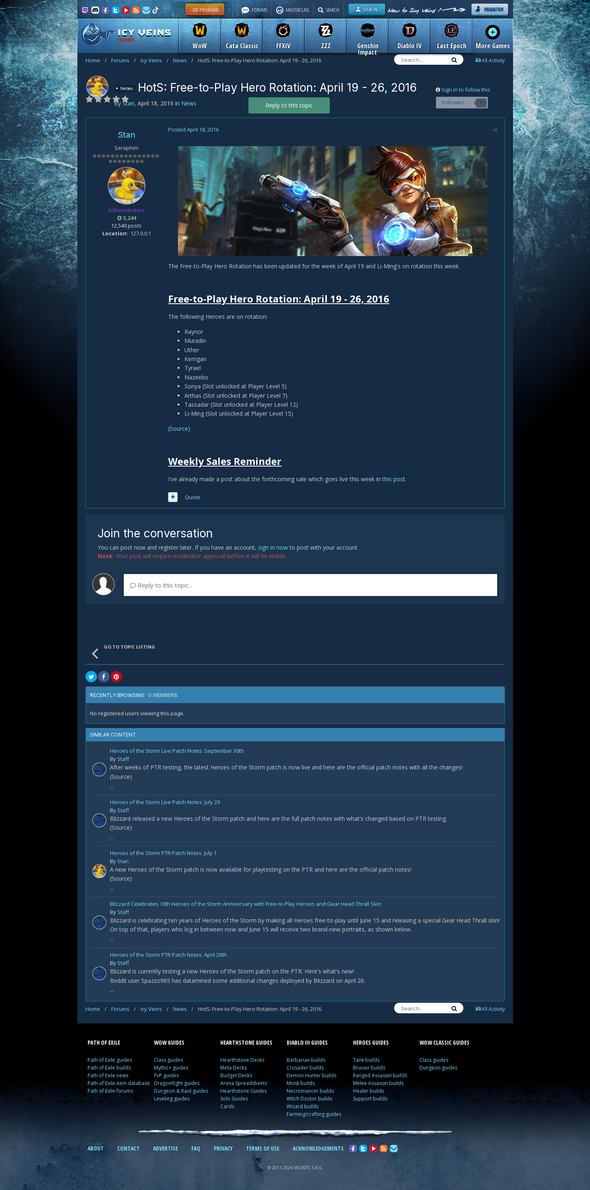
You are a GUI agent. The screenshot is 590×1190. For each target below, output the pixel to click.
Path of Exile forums (110, 1090)
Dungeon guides (438, 1067)
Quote (192, 497)
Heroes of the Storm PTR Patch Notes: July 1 (163, 853)
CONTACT (128, 1148)
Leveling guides (171, 1098)
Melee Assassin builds (378, 1083)
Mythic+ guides (171, 1067)
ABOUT (96, 1148)
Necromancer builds (310, 1090)
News (183, 60)
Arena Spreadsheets (243, 1083)
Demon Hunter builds (311, 1075)
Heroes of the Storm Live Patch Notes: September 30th (177, 751)
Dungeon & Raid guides (181, 1090)
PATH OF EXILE (104, 1042)
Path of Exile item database (119, 1083)
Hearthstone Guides (243, 1090)
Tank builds (366, 1059)
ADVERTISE (165, 1148)
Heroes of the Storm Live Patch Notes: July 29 (165, 803)
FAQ (195, 1148)
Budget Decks (236, 1075)
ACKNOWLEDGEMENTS (318, 1148)
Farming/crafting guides (314, 1114)
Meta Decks (233, 1067)
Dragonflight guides (177, 1083)
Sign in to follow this (465, 89)
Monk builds (301, 1083)
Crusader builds (305, 1067)
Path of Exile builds (109, 1067)
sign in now (273, 547)
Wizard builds (302, 1106)
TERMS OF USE (262, 1148)
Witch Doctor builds (309, 1098)
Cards (227, 1106)
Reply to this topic (289, 105)
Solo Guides (234, 1098)
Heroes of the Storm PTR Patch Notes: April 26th (168, 955)
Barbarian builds (306, 1059)
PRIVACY (223, 1148)
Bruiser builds (369, 1067)
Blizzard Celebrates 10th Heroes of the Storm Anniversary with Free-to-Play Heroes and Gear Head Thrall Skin (245, 904)
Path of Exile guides (110, 1059)
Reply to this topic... (161, 585)
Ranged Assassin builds (380, 1075)
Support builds (370, 1098)
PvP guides (166, 1075)
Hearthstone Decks (242, 1059)
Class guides (168, 1059)
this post (393, 479)
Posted (192, 129)
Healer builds (368, 1090)
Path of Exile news (108, 1075)
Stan (126, 135)
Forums (123, 60)
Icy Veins (154, 60)
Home (96, 60)
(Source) (178, 428)
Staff (123, 759)
